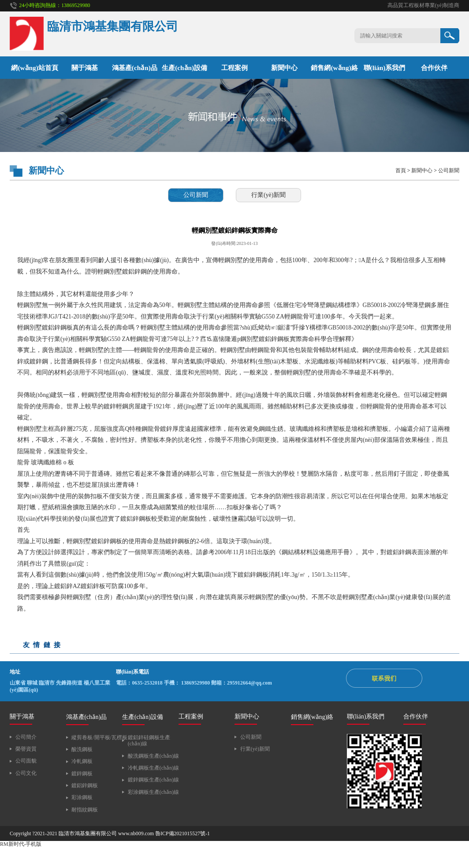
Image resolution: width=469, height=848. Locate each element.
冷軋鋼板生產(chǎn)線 (153, 768)
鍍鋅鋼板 (82, 773)
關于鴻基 (84, 67)
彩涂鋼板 (82, 797)
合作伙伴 (434, 67)
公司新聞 (448, 170)
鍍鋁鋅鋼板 (84, 785)
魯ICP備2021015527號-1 (182, 833)
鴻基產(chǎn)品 (134, 67)
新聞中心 (284, 67)
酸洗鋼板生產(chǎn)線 (153, 756)
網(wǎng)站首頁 (34, 67)
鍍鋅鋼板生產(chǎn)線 (153, 780)
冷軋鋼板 (82, 761)
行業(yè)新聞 (268, 195)
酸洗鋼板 (82, 749)
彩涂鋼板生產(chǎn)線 (153, 792)
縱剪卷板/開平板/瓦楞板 (99, 737)
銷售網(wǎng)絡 (334, 67)
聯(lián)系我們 (385, 67)
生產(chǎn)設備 (184, 67)
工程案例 (234, 67)
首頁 (400, 170)
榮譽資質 (26, 749)
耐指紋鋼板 (84, 810)
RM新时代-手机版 (20, 844)
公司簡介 (26, 737)
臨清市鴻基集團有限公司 (88, 833)
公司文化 (26, 773)
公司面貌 (26, 761)
